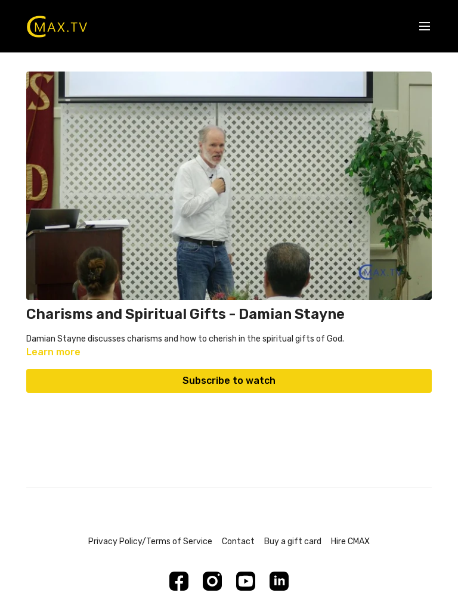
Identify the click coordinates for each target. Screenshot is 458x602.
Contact (238, 541)
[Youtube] (245, 581)
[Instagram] (212, 581)
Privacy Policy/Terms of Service (150, 541)
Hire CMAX (350, 541)
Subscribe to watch (229, 380)
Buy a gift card (292, 541)
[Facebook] (178, 581)
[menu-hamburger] (424, 26)
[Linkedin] (279, 581)
